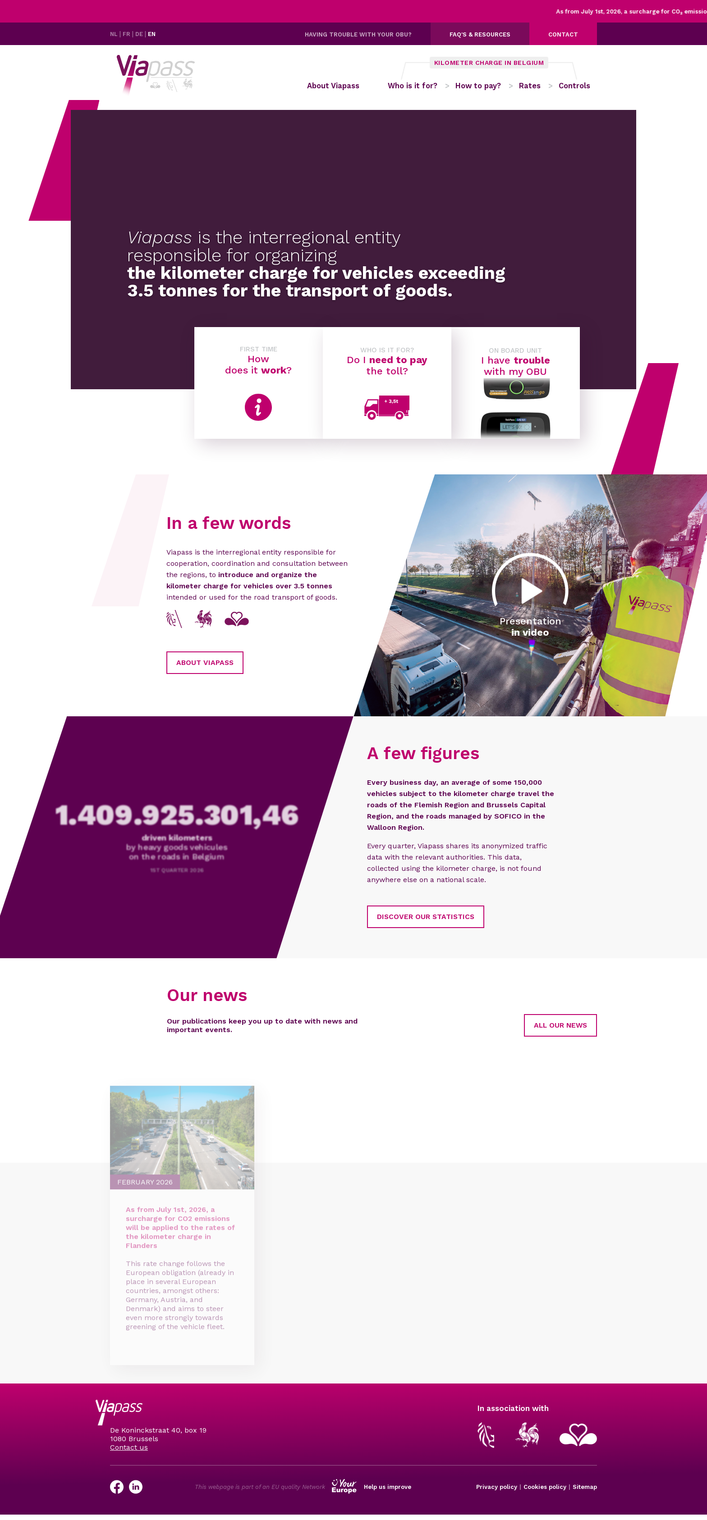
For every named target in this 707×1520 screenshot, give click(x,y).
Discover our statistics (382, 922)
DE (141, 34)
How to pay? (482, 88)
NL (115, 34)
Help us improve (387, 1492)
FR (128, 34)
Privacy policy (496, 1492)
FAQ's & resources (480, 34)
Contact (563, 34)
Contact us (129, 1452)
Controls (580, 88)
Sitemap (585, 1492)
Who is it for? (415, 88)
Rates (535, 88)
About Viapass (331, 88)
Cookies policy (544, 1492)
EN (154, 34)
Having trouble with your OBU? (358, 34)
